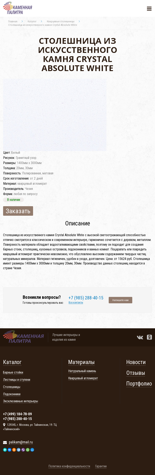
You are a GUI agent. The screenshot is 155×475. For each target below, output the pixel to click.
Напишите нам (120, 300)
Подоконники (11, 394)
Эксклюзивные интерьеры (20, 401)
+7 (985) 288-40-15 (86, 298)
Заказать (18, 211)
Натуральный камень (82, 371)
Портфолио (139, 383)
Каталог (12, 362)
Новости (136, 362)
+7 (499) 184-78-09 (17, 414)
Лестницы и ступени (16, 380)
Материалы (81, 362)
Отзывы (135, 373)
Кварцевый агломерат (83, 378)
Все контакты (76, 302)
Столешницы (11, 387)
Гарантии (101, 466)
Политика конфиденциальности (69, 466)
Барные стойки (13, 372)
